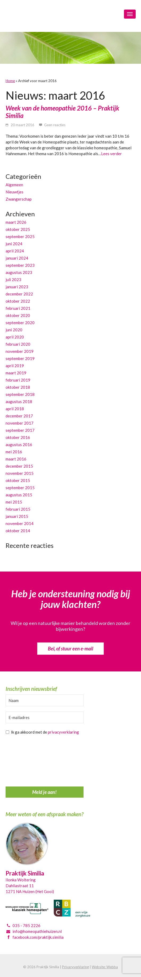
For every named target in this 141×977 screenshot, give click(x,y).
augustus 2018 (19, 401)
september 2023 (20, 265)
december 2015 (19, 466)
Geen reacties (54, 125)
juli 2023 (13, 279)
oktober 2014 (18, 530)
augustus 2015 (19, 494)
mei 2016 (14, 451)
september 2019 (20, 358)
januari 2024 (17, 258)
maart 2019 (16, 372)
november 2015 (20, 473)
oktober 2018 (18, 387)
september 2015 (20, 487)
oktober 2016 (18, 437)
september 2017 (20, 430)
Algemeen (14, 184)
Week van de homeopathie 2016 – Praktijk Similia (62, 111)
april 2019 (15, 365)
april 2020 (15, 337)
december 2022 (19, 293)
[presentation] (27, 762)
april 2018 (15, 408)
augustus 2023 (19, 272)
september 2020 (20, 322)
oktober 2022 (18, 301)
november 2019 (20, 351)
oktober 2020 (18, 315)
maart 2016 (16, 458)
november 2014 (20, 523)
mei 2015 (14, 502)
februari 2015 (18, 509)
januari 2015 (17, 516)
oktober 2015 (18, 480)
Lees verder (111, 153)
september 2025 (20, 236)
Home (10, 81)
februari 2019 (18, 380)
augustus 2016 (19, 444)
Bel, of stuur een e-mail (70, 649)
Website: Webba (105, 967)
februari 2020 (18, 344)
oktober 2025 (18, 229)
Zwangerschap (19, 199)
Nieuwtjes (14, 191)
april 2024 (15, 250)
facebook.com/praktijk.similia (38, 937)
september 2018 (20, 394)
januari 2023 (17, 286)
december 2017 (19, 415)
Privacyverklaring (75, 967)
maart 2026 (16, 222)
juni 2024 (14, 243)
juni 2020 (14, 329)
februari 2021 (18, 308)
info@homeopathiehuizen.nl (37, 931)
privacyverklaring (63, 732)
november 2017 (20, 423)
